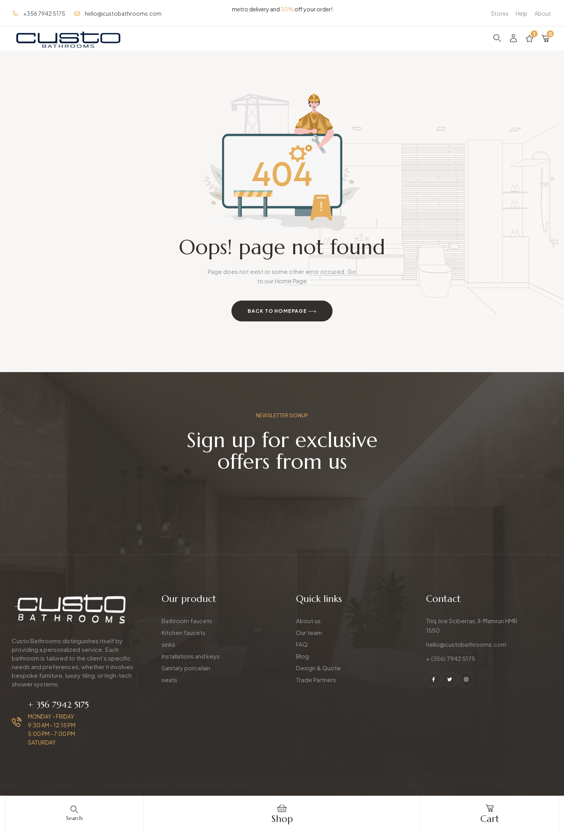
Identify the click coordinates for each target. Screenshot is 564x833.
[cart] (489, 808)
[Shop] (282, 808)
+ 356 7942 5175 (58, 704)
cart (489, 819)
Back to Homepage (282, 312)
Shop (282, 819)
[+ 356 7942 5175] (17, 722)
